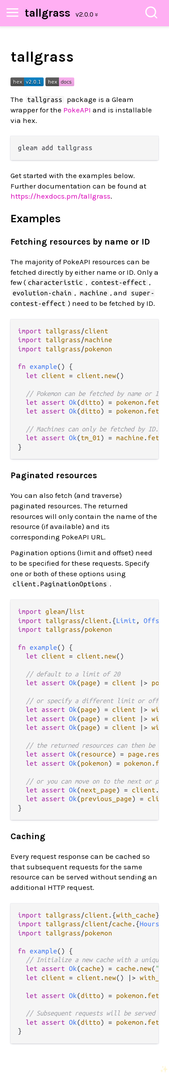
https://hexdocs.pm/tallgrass (60, 196)
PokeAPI (77, 109)
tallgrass (47, 13)
